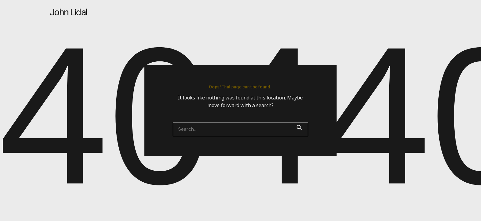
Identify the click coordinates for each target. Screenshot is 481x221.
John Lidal (68, 12)
